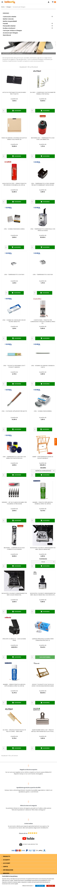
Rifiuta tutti (50, 886)
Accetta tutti (40, 886)
